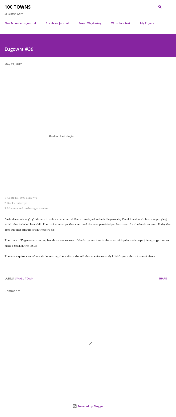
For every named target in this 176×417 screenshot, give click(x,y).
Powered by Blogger (88, 406)
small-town (24, 278)
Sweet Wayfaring (90, 23)
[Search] (160, 7)
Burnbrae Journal (57, 23)
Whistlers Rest (120, 23)
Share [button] (162, 278)
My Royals (147, 23)
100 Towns (18, 7)
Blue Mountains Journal (20, 23)
